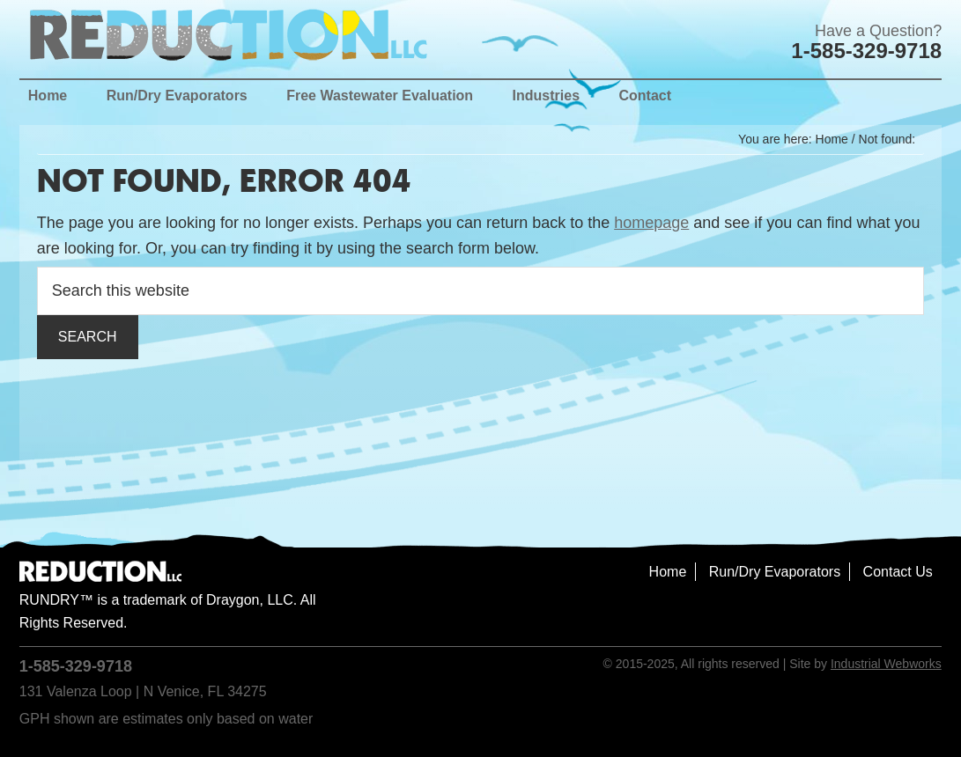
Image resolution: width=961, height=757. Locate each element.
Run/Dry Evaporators (774, 571)
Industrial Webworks (886, 664)
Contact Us (898, 571)
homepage (651, 223)
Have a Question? (878, 31)
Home (668, 571)
